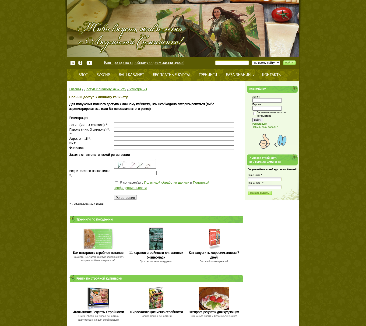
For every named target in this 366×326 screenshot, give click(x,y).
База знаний (238, 74)
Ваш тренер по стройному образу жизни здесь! (144, 62)
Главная (75, 89)
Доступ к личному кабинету (105, 89)
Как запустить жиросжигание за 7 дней (214, 254)
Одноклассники (80, 63)
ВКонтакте (72, 63)
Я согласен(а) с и (161, 185)
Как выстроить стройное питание (98, 252)
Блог (83, 74)
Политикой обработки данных (166, 183)
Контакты (272, 74)
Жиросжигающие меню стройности (156, 312)
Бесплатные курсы (171, 74)
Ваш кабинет (131, 74)
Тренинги (208, 74)
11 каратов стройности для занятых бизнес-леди (156, 254)
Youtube (89, 63)
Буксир (103, 74)
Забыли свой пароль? (265, 126)
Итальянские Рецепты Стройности (98, 312)
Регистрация (137, 89)
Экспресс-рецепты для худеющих (214, 312)
